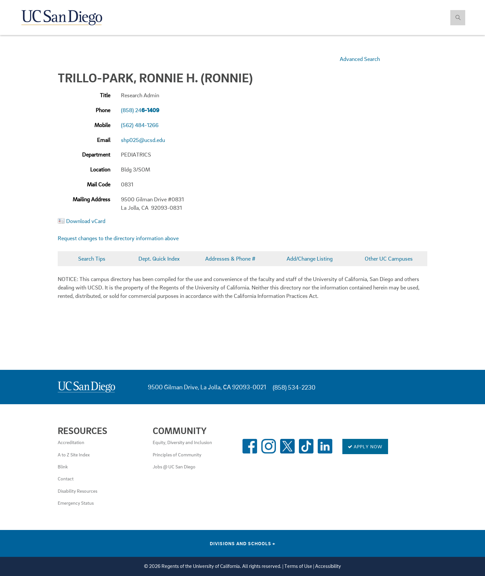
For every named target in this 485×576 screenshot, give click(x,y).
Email (103, 139)
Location (100, 169)
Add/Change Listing (310, 258)
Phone (103, 110)
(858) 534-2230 (294, 387)
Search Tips (91, 258)
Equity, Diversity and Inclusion (182, 442)
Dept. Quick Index (159, 258)
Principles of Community (177, 454)
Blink (63, 466)
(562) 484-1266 (140, 125)
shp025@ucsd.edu (143, 139)
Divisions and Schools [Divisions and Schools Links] (243, 543)
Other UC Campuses (389, 258)
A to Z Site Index (74, 454)
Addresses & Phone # (230, 258)
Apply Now (365, 446)
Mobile (102, 125)
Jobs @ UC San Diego (174, 466)
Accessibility (328, 566)
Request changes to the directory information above (118, 238)
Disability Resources (77, 491)
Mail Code (98, 184)
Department (96, 154)
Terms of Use (298, 566)
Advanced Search (360, 58)
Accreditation (71, 442)
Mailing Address (91, 199)
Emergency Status (76, 503)
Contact (66, 478)
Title (105, 95)
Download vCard (85, 220)
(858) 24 (140, 110)
